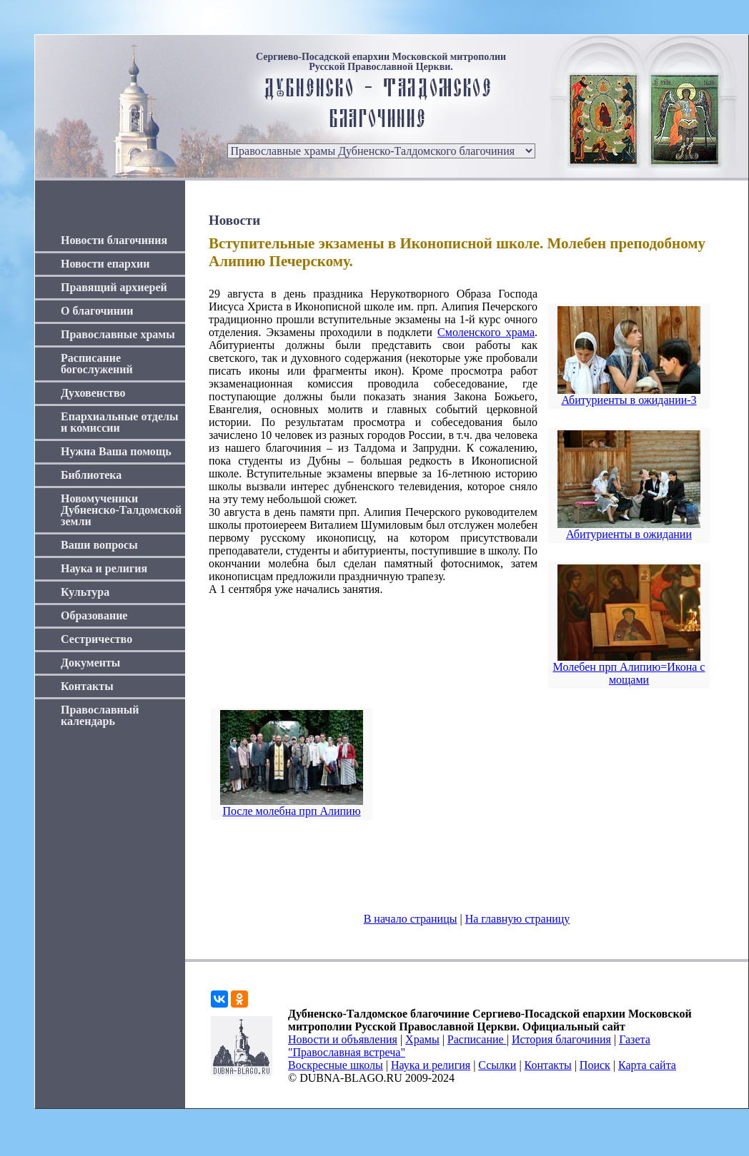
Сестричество (96, 639)
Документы (90, 662)
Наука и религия (104, 568)
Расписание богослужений (97, 363)
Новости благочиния (114, 240)
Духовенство (93, 393)
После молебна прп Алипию (291, 811)
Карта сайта (647, 1065)
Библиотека (91, 475)
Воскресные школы (335, 1065)
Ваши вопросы (99, 545)
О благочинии (97, 311)
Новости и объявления (342, 1039)
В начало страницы (410, 919)
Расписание (477, 1039)
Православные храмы (118, 334)
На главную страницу (517, 919)
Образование (94, 615)
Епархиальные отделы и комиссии (120, 422)
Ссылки (497, 1065)
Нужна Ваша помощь (116, 451)
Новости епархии (105, 264)
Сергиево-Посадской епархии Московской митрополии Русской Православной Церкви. (381, 62)
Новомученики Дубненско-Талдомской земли (121, 509)
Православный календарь (100, 715)
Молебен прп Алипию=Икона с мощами (629, 673)
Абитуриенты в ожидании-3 (628, 400)
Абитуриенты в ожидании (629, 534)
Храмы (422, 1039)
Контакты (87, 686)
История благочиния (561, 1039)
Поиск (595, 1065)
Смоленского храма (486, 332)
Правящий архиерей (114, 287)
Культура (85, 592)
